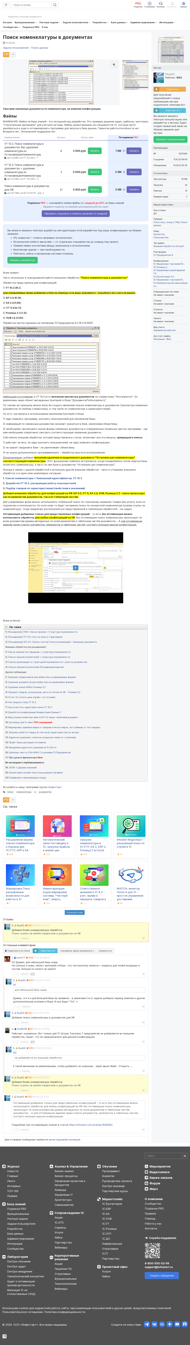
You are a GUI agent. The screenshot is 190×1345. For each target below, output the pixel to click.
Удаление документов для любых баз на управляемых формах (41, 682)
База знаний (16, 1204)
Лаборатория (17, 1257)
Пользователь (161, 237)
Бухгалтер (159, 234)
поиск (10, 792)
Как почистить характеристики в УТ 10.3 (30, 707)
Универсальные (112, 1243)
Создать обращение (162, 1275)
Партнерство (63, 1242)
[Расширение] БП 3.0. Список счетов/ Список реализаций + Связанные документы (52, 642)
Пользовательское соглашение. (22, 1312)
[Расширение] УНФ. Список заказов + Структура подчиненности (42, 631)
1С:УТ (105, 1223)
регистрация (56, 1139)
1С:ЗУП (106, 1233)
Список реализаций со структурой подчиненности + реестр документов (47, 662)
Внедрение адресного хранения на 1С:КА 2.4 (32, 747)
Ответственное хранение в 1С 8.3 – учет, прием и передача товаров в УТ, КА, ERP (93, 895)
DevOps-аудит (16, 1266)
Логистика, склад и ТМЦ (166, 222)
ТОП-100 (12, 1191)
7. (13, 1096)
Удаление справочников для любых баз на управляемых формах (42, 677)
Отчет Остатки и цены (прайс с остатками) (31, 697)
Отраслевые (63, 1273)
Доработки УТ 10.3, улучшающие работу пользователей (41, 483)
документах (45, 792)
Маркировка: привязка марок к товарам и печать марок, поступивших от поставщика (54, 727)
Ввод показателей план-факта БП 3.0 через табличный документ (43, 717)
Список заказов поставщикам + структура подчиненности (39, 652)
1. (12, 957)
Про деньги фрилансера (23, 757)
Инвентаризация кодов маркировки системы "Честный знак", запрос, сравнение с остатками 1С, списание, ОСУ (55, 899)
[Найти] (185, 1156)
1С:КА (106, 1213)
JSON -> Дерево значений (23, 767)
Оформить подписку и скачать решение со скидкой (75, 213)
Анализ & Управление (71, 1166)
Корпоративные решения (67, 1257)
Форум (155, 1183)
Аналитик (108, 1176)
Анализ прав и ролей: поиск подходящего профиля (36, 772)
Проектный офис (115, 1267)
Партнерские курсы (115, 1191)
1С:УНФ (107, 1218)
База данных (15, 1233)
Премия (12, 1196)
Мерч (154, 1189)
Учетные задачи (17, 1218)
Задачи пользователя (21, 1223)
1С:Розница (109, 1228)
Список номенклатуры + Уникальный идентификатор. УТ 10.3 (43, 478)
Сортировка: (77, 951)
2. (14, 980)
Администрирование (20, 1238)
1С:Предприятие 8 (163, 255)
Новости (12, 1171)
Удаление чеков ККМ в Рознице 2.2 (27, 687)
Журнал (13, 1166)
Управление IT (64, 1194)
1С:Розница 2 (160, 267)
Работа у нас (153, 1223)
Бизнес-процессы (66, 1176)
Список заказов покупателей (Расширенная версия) (36, 667)
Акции (58, 1217)
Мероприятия (160, 1166)
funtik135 (22, 1028)
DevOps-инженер (113, 1186)
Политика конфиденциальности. (65, 1312)
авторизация (72, 1139)
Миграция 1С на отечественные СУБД (21, 1292)
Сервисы (60, 1227)
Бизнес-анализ (64, 1171)
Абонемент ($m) (162, 339)
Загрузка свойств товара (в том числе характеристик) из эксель (44, 732)
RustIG (20, 925)
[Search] (166, 1156)
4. (13, 1028)
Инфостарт (55, 787)
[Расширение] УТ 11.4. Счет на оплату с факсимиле (35, 636)
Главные (12, 1176)
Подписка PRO (16, 1208)
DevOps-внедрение (19, 1271)
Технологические (66, 1283)
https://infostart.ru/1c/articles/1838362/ (91, 1124)
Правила (150, 1213)
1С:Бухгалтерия (112, 1203)
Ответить (25, 938)
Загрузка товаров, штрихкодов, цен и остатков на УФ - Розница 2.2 (44, 692)
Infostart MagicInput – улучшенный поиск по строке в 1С (131, 843)
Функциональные (18, 1213)
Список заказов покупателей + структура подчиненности (39, 657)
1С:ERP (106, 1208)
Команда (60, 1189)
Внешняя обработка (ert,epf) (168, 246)
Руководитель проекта (117, 1181)
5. (14, 1048)
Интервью (13, 1186)
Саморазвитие (64, 1204)
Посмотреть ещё (75, 912)
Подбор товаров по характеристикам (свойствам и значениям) (45, 488)
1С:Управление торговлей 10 (168, 263)
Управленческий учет (164, 330)
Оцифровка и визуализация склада (27, 777)
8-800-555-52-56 (157, 1263)
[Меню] (6, 5)
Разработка (14, 1228)
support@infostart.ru (159, 1267)
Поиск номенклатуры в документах (48, 37)
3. (13, 1012)
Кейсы (59, 1237)
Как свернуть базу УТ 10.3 (22, 702)
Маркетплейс (112, 1199)
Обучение (109, 1166)
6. (13, 925)
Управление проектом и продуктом (70, 1182)
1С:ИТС (59, 1222)
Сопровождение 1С (69, 1213)
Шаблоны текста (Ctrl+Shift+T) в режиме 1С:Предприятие (40, 752)
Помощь (150, 1218)
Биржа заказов (161, 1177)
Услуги (59, 1232)
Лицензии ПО (63, 1268)
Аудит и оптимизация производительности (21, 1283)
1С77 (105, 1253)
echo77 (20, 957)
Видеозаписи (160, 1172)
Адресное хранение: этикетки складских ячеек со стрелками (42, 737)
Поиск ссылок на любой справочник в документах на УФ (46, 933)
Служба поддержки (162, 1237)
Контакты (151, 1228)
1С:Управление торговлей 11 (168, 279)
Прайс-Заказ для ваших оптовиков (27, 742)
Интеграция (14, 1243)
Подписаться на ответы (17, 951)
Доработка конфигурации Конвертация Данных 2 (34, 712)
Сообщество (15, 1248)
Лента (11, 1181)
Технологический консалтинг (25, 1276)
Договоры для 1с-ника (21, 722)
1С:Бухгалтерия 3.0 (163, 276)
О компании (154, 1199)
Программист (111, 1171)
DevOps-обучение (19, 1261)
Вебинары (61, 1247)
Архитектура (63, 1199)
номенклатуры (23, 792)
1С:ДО (106, 1238)
